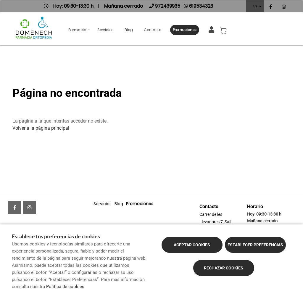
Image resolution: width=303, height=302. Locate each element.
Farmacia (77, 29)
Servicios (105, 29)
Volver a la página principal (40, 128)
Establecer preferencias (255, 244)
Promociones (184, 29)
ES (255, 6)
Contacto (152, 29)
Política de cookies (65, 286)
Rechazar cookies (223, 268)
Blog (129, 29)
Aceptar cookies (192, 244)
